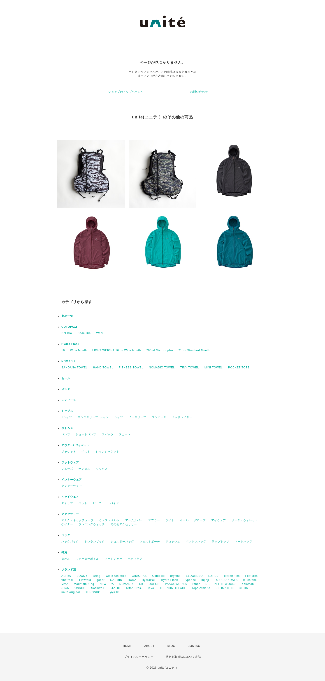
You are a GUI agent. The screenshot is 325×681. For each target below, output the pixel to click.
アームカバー (134, 520)
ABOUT (149, 646)
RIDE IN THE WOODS (221, 584)
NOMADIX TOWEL (162, 367)
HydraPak (149, 580)
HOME (127, 646)
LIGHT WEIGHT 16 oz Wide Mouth (116, 350)
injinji (205, 580)
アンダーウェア (71, 486)
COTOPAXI (69, 326)
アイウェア (218, 520)
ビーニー (99, 503)
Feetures (251, 575)
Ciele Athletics (116, 575)
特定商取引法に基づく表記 (183, 656)
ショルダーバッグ (122, 541)
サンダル (84, 468)
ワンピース (159, 417)
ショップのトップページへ (126, 91)
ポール (184, 520)
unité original (70, 592)
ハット (83, 503)
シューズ (67, 468)
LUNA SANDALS (226, 580)
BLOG (171, 646)
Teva (150, 588)
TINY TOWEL (189, 367)
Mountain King (84, 584)
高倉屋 (114, 592)
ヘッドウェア (70, 496)
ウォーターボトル (87, 558)
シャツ (118, 417)
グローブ (200, 520)
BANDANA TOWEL (74, 367)
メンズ (65, 389)
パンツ (65, 434)
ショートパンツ (86, 434)
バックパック (70, 541)
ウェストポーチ (149, 541)
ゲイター (67, 524)
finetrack (67, 580)
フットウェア (70, 462)
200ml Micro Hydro (159, 350)
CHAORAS (139, 575)
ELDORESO (194, 575)
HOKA (132, 580)
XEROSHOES (94, 592)
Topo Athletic (201, 588)
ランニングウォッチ (92, 524)
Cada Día (84, 333)
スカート (125, 434)
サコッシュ (172, 541)
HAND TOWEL (103, 367)
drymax (175, 575)
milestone (250, 580)
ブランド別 (68, 569)
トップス (67, 410)
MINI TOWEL (213, 367)
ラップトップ (220, 541)
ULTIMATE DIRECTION (232, 588)
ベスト (85, 451)
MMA (64, 584)
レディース (68, 400)
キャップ (67, 503)
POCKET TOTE (239, 367)
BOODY (82, 575)
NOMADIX (68, 361)
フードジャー (113, 558)
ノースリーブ (137, 417)
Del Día (66, 333)
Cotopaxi (158, 575)
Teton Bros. (134, 588)
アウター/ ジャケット (75, 445)
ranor (196, 584)
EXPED (213, 575)
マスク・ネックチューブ (77, 520)
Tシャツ (66, 417)
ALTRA (66, 575)
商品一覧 (67, 316)
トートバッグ (243, 541)
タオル (65, 558)
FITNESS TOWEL (131, 367)
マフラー (154, 520)
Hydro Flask (70, 344)
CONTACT (195, 646)
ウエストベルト (109, 520)
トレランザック (94, 541)
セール (65, 378)
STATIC (115, 588)
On (141, 584)
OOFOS (154, 584)
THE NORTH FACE (173, 588)
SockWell (97, 588)
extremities (232, 575)
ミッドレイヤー (182, 417)
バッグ (65, 535)
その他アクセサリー (124, 524)
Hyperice (189, 580)
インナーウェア (71, 479)
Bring (96, 575)
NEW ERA (107, 584)
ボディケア (135, 558)
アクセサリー (70, 514)
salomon (248, 584)
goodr (101, 580)
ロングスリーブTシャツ (93, 417)
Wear (99, 333)
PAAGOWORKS (176, 584)
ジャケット (68, 451)
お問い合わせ (199, 91)
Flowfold (85, 580)
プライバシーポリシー (138, 656)
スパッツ (108, 434)
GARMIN (116, 580)
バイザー (116, 503)
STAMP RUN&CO (73, 588)
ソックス (102, 468)
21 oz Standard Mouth (194, 350)
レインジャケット (107, 451)
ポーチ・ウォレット (245, 520)
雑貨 (64, 552)
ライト (169, 520)
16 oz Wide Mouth (74, 350)
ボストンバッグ (196, 541)
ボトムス (67, 428)
